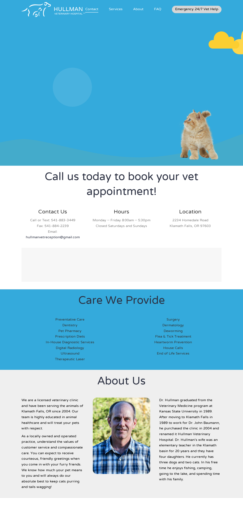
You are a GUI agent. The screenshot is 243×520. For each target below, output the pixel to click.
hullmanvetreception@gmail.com (53, 237)
